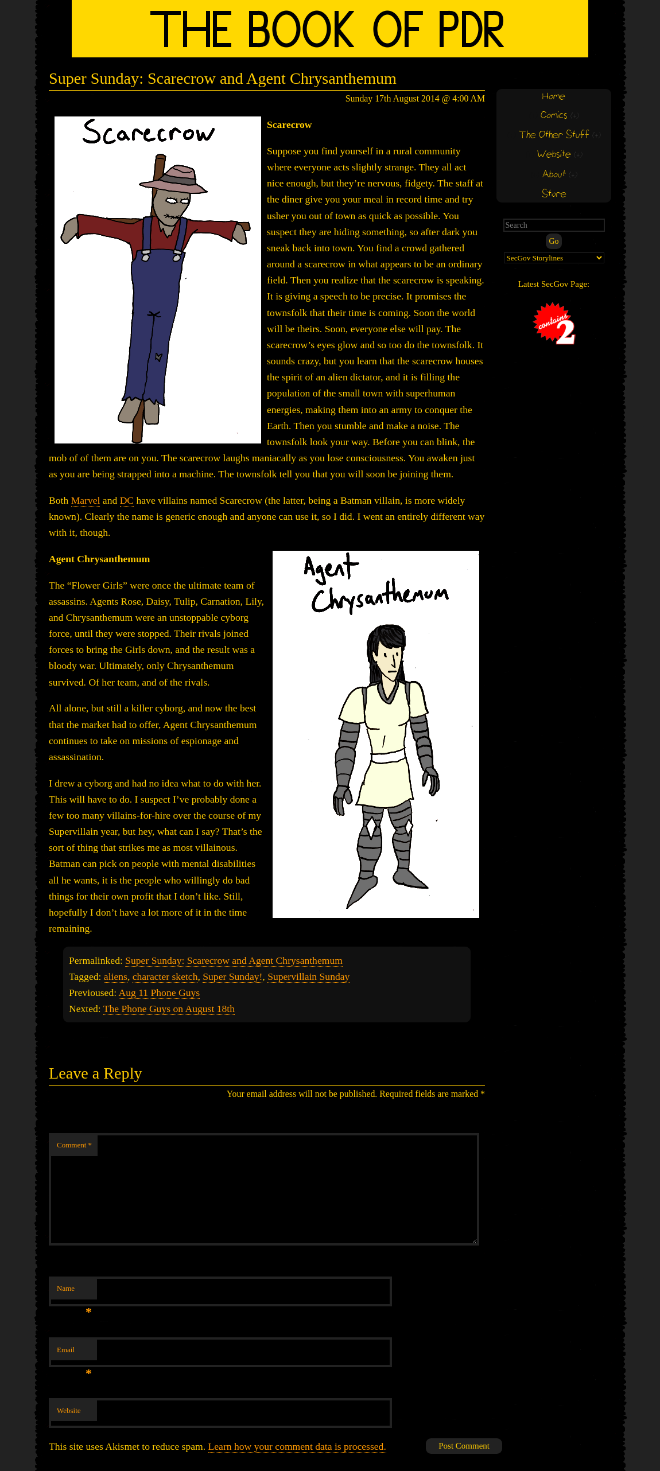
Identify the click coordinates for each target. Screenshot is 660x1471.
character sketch (165, 976)
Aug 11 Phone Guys (159, 992)
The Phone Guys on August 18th (169, 1008)
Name (74, 1291)
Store (554, 194)
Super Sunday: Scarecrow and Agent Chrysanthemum (234, 960)
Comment (74, 1145)
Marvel (85, 500)
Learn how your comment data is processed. (297, 1446)
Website (69, 1410)
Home (553, 96)
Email (74, 1353)
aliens (115, 976)
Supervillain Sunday (308, 976)
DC (127, 500)
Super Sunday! (232, 976)
